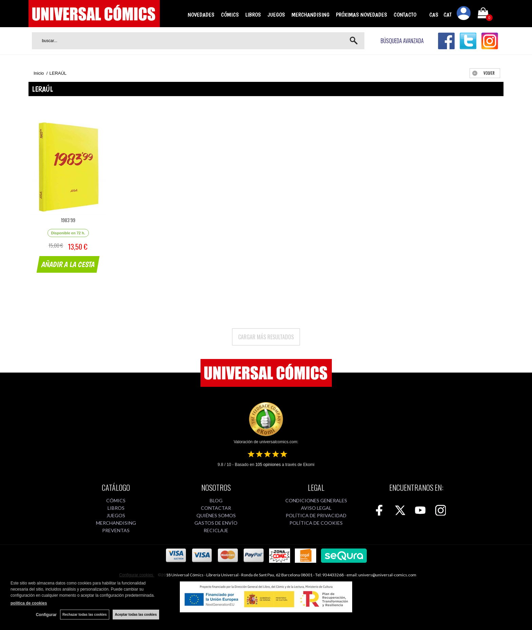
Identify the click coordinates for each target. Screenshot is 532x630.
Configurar (46, 614)
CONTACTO (405, 14)
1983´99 (68, 219)
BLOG (216, 500)
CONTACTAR (216, 508)
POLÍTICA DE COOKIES (316, 523)
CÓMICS (230, 14)
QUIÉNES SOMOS (216, 515)
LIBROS (253, 14)
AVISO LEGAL (316, 508)
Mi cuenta (464, 14)
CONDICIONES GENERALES (316, 500)
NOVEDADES (201, 14)
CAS (433, 14)
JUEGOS (276, 14)
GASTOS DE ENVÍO (216, 523)
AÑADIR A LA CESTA (68, 264)
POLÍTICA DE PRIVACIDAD (316, 515)
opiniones (268, 464)
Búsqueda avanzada (402, 41)
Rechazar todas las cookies (84, 614)
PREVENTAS (116, 530)
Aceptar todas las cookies (136, 614)
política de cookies (29, 603)
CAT (447, 14)
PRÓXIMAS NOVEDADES (361, 14)
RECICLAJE (216, 530)
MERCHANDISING (310, 14)
